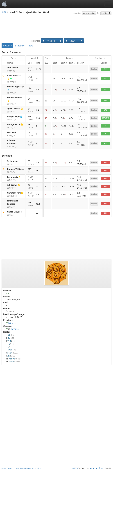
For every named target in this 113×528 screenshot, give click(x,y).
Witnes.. (12, 323)
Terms (9, 468)
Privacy (16, 468)
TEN (31, 163)
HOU (31, 90)
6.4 (37, 110)
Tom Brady (12, 67)
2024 (104, 13)
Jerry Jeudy (12, 177)
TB (31, 134)
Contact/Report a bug (28, 468)
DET (31, 171)
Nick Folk (11, 132)
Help (39, 468)
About (4, 468)
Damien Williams (15, 169)
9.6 (37, 89)
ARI (31, 118)
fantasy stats (89, 13)
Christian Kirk (14, 192)
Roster (7, 45)
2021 (73, 40)
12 (37, 78)
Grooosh (10, 311)
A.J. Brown (12, 184)
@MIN (31, 179)
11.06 (38, 69)
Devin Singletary (15, 86)
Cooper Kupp (13, 116)
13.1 (38, 203)
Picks (30, 45)
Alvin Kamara (13, 75)
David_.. (15, 328)
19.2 (38, 100)
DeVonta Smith (14, 97)
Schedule (20, 45)
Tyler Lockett (13, 108)
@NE (31, 69)
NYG (31, 79)
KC (31, 101)
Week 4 (52, 40)
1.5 (37, 194)
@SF (31, 110)
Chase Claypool (14, 211)
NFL (4, 12)
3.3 (37, 162)
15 (37, 170)
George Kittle (13, 124)
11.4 (38, 118)
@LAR (31, 143)
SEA (31, 126)
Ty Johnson (12, 161)
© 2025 (75, 468)
